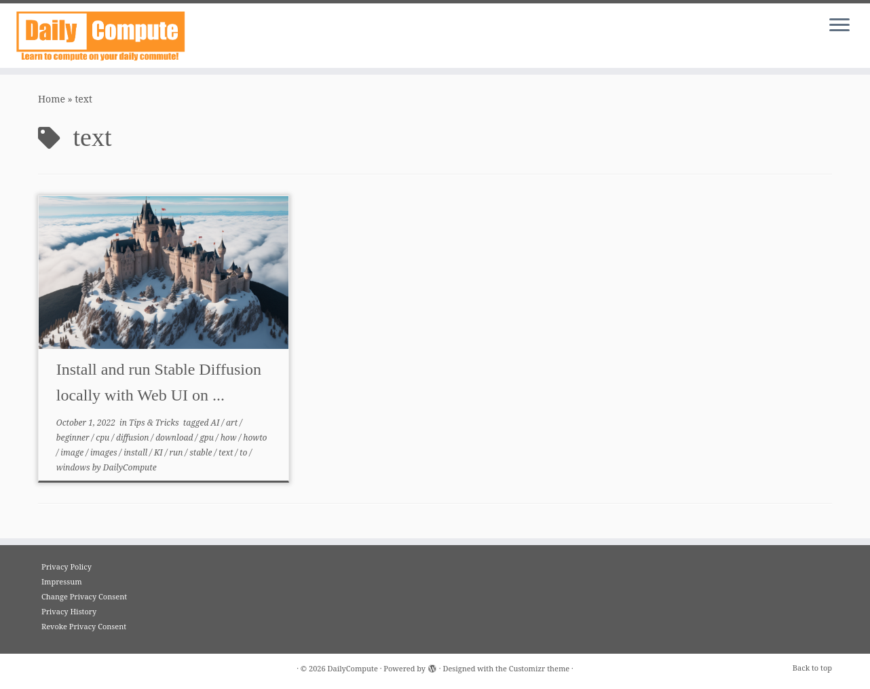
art (233, 422)
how (230, 437)
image (73, 452)
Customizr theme (539, 668)
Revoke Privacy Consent (83, 626)
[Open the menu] (839, 26)
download (175, 437)
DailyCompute (130, 467)
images (104, 452)
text (227, 452)
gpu (208, 437)
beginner (74, 437)
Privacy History (68, 611)
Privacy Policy (66, 566)
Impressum (61, 581)
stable (201, 452)
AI (216, 422)
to (244, 452)
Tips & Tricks (155, 422)
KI (159, 452)
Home (51, 98)
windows (74, 467)
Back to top (812, 668)
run (177, 452)
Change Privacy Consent (84, 596)
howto (255, 437)
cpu (103, 437)
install (136, 452)
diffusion (133, 437)
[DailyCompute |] (100, 35)
